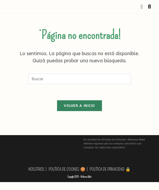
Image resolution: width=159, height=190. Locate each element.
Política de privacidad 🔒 (110, 169)
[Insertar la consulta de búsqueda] (79, 79)
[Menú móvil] (142, 6)
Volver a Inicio (79, 106)
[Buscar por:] (147, 6)
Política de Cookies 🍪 (67, 169)
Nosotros (36, 169)
